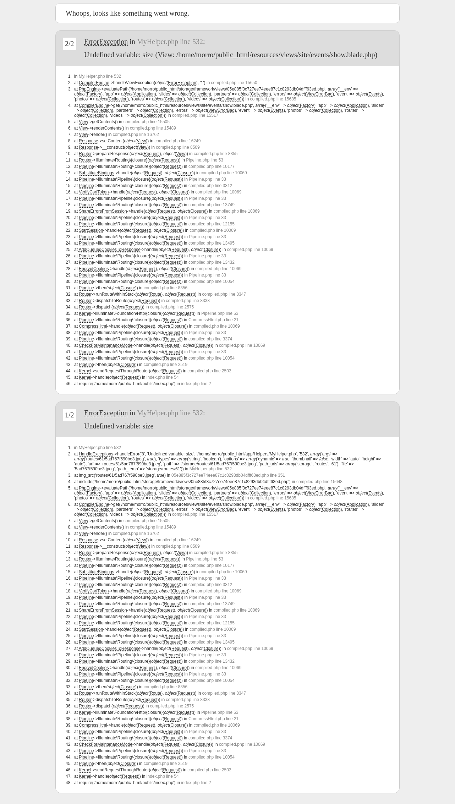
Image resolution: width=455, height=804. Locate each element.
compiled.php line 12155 (211, 223)
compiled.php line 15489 (153, 128)
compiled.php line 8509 (177, 147)
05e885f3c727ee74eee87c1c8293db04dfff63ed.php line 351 (228, 475)
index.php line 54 (163, 377)
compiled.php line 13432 (211, 262)
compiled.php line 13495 (211, 243)
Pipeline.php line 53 (204, 160)
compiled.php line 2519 (165, 364)
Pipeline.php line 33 (207, 179)
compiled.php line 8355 (215, 153)
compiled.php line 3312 (210, 185)
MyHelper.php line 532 (170, 41)
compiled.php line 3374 (210, 339)
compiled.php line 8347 (224, 294)
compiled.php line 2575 (172, 307)
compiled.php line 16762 (136, 134)
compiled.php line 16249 (177, 140)
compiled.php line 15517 (195, 115)
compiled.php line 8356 (165, 287)
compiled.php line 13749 (211, 204)
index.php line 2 (196, 383)
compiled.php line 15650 (234, 82)
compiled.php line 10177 (211, 166)
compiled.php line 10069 (224, 172)
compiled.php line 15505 (147, 121)
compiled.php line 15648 (319, 481)
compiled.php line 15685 (273, 99)
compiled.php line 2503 (209, 370)
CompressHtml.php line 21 (213, 319)
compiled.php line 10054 (211, 281)
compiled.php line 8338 (188, 300)
